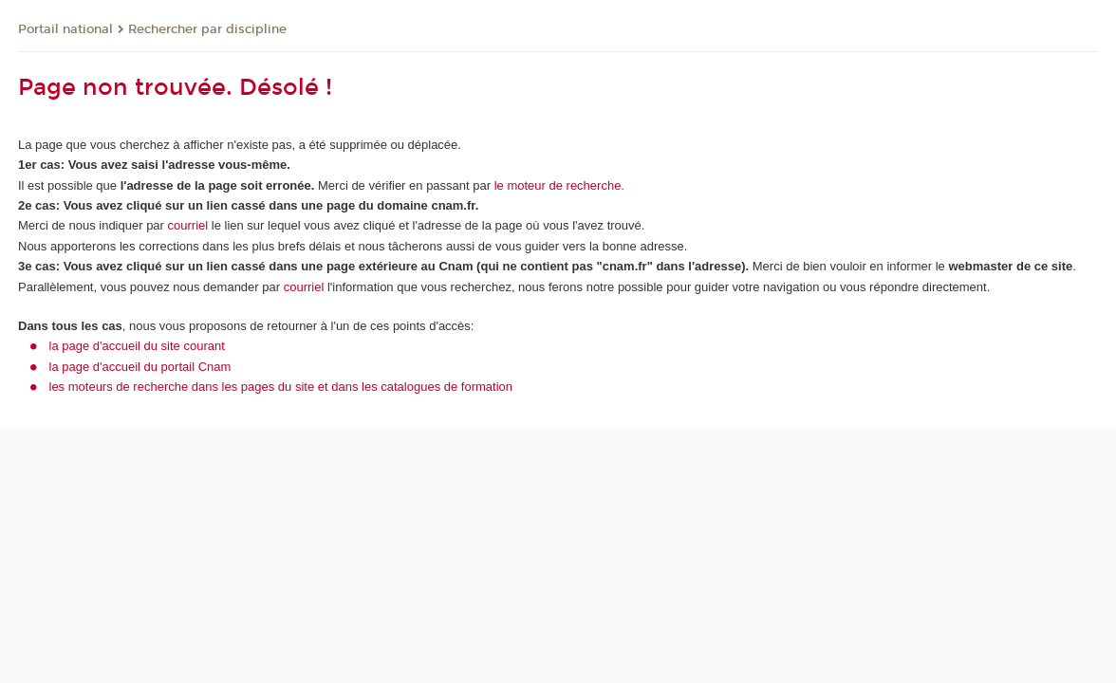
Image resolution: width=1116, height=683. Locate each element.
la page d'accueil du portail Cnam (140, 367)
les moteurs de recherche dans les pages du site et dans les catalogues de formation (281, 386)
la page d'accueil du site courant (137, 346)
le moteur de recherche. (557, 185)
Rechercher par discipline (207, 29)
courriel (188, 225)
